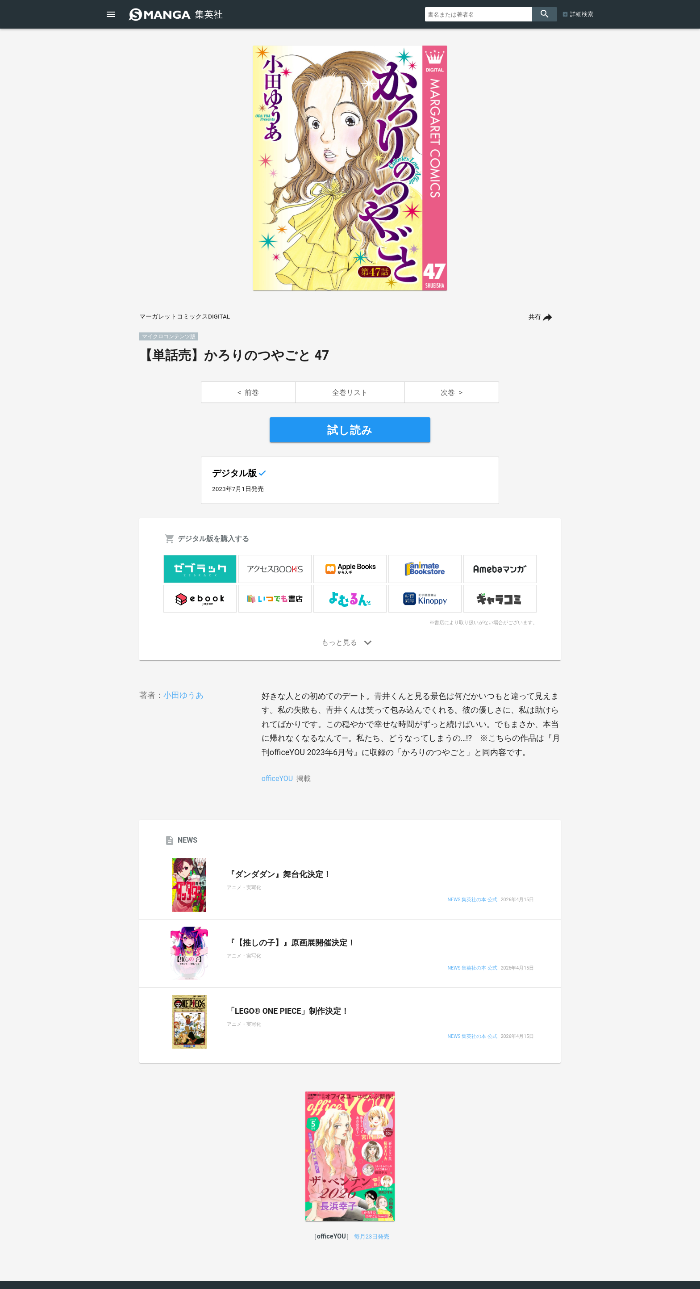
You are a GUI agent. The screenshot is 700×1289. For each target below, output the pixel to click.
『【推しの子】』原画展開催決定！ (291, 942)
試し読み (350, 430)
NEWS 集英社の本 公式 (472, 900)
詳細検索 (581, 14)
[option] (350, 168)
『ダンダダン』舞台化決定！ (279, 874)
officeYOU (277, 778)
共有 (535, 317)
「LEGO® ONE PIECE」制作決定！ (288, 1011)
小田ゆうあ (183, 695)
